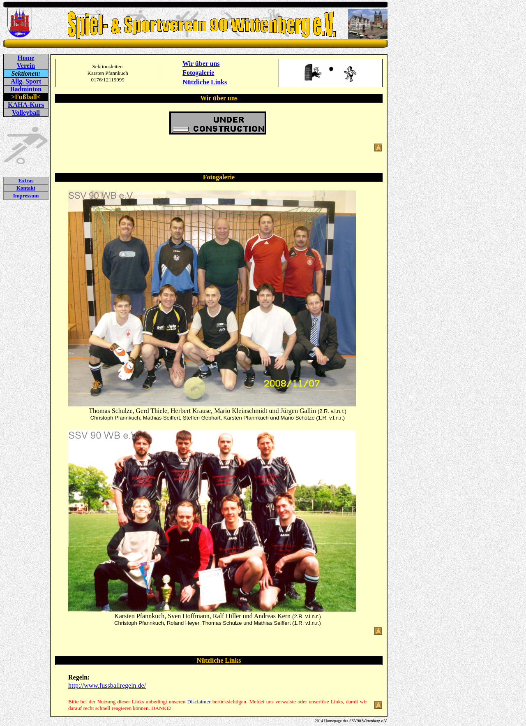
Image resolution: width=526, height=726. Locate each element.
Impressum (26, 196)
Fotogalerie (198, 72)
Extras (26, 180)
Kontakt (25, 188)
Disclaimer (199, 701)
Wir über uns (201, 63)
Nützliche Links (204, 82)
